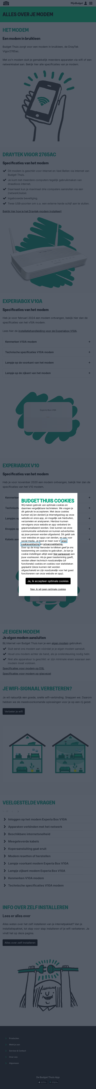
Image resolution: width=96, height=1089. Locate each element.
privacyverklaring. (53, 544)
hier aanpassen (61, 553)
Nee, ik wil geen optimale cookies (48, 589)
